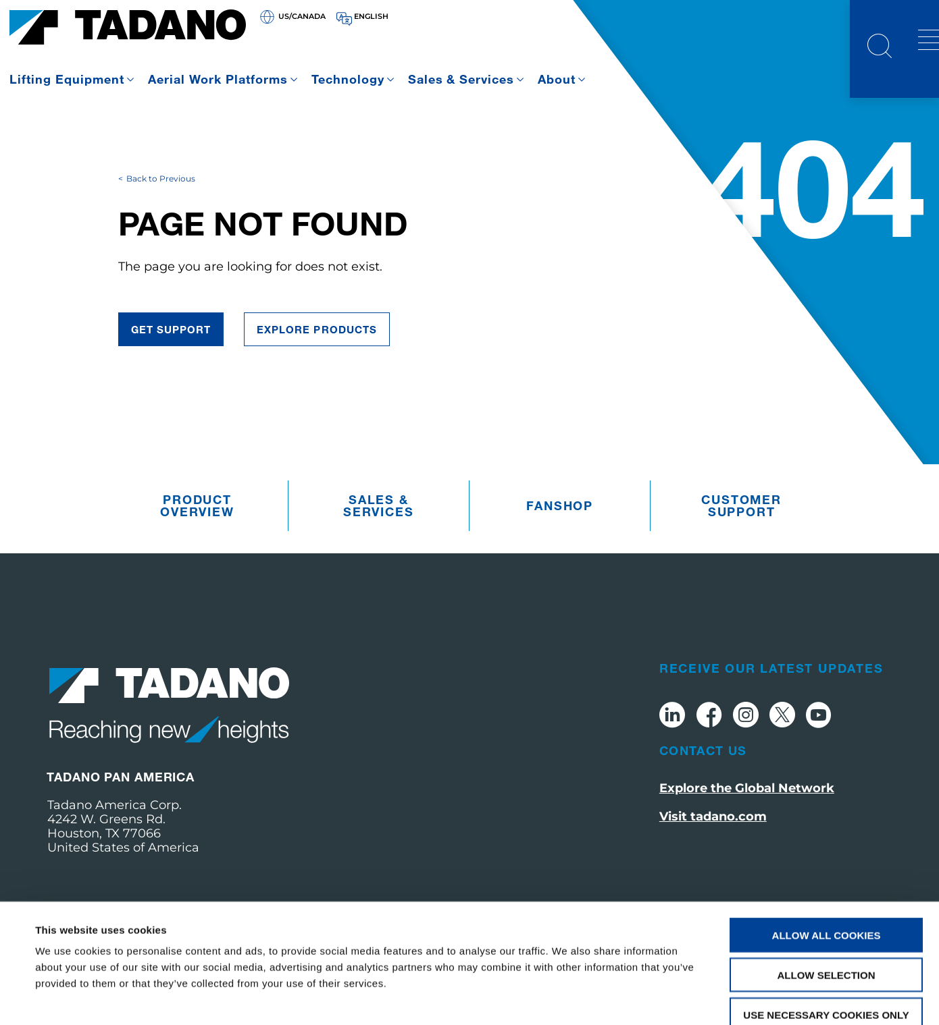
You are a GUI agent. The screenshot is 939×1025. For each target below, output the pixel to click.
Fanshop (559, 530)
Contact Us (703, 774)
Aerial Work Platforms (218, 79)
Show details (567, 998)
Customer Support (741, 530)
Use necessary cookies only (826, 939)
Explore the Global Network (746, 812)
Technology (347, 79)
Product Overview (197, 530)
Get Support (171, 354)
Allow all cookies (826, 859)
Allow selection (826, 899)
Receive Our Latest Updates (771, 692)
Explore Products (317, 354)
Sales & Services (461, 79)
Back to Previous (160, 203)
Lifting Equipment (66, 79)
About (557, 79)
